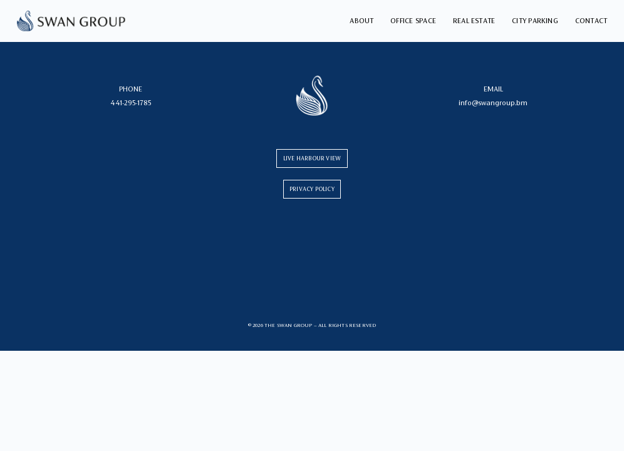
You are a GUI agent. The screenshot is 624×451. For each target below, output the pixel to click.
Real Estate (474, 20)
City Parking (535, 20)
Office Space (413, 20)
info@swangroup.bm (493, 102)
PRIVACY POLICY (312, 188)
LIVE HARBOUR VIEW (312, 158)
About (361, 20)
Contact (591, 20)
